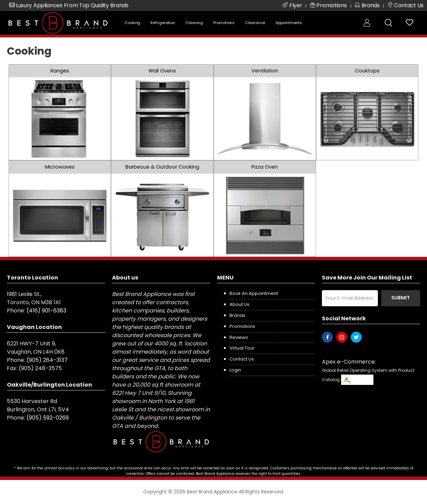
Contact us (241, 359)
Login (235, 370)
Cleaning (194, 22)
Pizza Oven (264, 167)
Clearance (255, 22)
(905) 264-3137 (47, 360)
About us (239, 304)
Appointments (289, 22)
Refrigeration (162, 22)
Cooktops (367, 70)
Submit (400, 297)
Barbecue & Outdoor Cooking (162, 167)
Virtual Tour (242, 348)
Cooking (132, 22)
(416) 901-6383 (46, 311)
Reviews (238, 337)
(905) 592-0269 (47, 418)
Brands (237, 315)
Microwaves (60, 167)
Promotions (224, 22)
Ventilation (264, 70)
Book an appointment (253, 293)
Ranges (59, 70)
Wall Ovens (162, 70)
